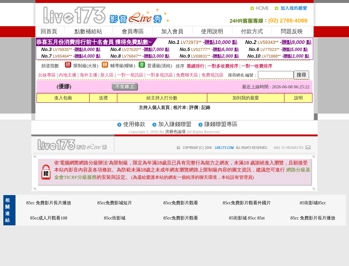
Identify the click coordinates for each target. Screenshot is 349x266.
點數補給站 (88, 31)
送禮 (103, 97)
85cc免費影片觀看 (180, 202)
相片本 (179, 107)
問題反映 (292, 31)
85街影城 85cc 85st (247, 218)
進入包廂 (63, 97)
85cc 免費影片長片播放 (48, 202)
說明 (298, 97)
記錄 (205, 107)
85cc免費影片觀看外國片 (247, 202)
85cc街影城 (115, 218)
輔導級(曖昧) (122, 65)
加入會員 (172, 31)
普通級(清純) (159, 65)
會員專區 (133, 31)
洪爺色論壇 (176, 131)
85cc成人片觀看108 (49, 218)
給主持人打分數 (161, 97)
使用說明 (212, 31)
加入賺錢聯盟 (174, 124)
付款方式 (252, 31)
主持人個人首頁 (154, 107)
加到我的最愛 (245, 97)
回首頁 (49, 31)
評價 (193, 107)
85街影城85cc (313, 202)
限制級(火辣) (86, 65)
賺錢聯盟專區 (221, 124)
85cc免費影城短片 (114, 202)
